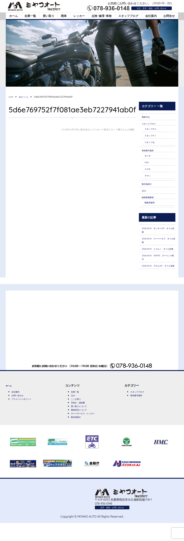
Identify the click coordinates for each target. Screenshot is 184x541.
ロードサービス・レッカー (88, 430)
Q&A (145, 194)
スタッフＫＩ (153, 136)
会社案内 (151, 16)
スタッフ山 (152, 143)
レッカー (79, 16)
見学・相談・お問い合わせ (117, 525)
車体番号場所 (150, 152)
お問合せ (169, 16)
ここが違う (78, 414)
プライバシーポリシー (26, 414)
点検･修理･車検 (101, 16)
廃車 (64, 16)
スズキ (149, 171)
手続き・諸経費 (81, 418)
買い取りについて (82, 422)
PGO (148, 164)
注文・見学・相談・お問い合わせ (144, 8)
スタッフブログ (128, 16)
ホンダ (149, 157)
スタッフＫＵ (153, 129)
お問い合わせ (20, 410)
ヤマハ (149, 178)
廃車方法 (147, 117)
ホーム (13, 16)
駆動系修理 (152, 206)
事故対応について (82, 426)
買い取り (48, 16)
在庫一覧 (30, 16)
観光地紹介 (149, 187)
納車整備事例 (150, 200)
